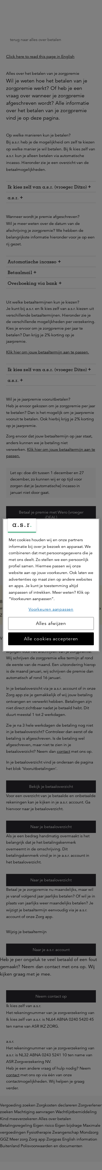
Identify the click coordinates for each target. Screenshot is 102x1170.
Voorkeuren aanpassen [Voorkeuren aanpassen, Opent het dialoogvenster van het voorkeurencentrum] (51, 609)
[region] (51, 585)
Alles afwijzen (51, 623)
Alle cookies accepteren (51, 639)
